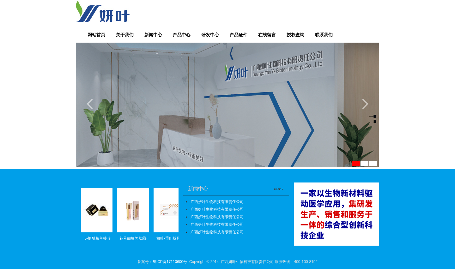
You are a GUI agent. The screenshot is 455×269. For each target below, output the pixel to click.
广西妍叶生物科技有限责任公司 (217, 202)
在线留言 (267, 34)
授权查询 (295, 34)
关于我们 (125, 34)
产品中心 (182, 34)
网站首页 (96, 34)
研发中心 (210, 34)
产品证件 (238, 34)
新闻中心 (153, 34)
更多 (277, 186)
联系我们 (324, 34)
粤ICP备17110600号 (170, 262)
